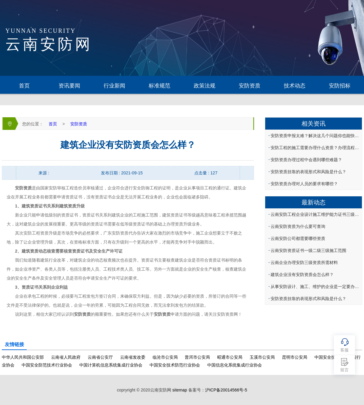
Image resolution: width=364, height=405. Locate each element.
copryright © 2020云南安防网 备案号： (182, 390)
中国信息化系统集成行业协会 (234, 365)
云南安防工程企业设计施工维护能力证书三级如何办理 (316, 214)
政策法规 (204, 86)
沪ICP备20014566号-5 (226, 390)
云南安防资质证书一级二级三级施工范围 (308, 250)
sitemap (179, 390)
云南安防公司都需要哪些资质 (298, 238)
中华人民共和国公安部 (23, 357)
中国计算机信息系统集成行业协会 (110, 365)
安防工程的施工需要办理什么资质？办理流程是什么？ (316, 147)
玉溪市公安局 (262, 357)
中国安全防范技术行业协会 (47, 365)
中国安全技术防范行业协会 (175, 365)
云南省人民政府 (65, 357)
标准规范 (159, 86)
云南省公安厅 (100, 357)
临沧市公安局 (165, 357)
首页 (24, 86)
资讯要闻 (69, 86)
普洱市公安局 (197, 357)
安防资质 (249, 86)
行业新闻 (114, 86)
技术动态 (294, 86)
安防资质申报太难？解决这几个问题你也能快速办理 (316, 135)
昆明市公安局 (294, 357)
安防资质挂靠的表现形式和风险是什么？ (308, 171)
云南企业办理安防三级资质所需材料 (304, 262)
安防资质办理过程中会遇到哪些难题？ (306, 159)
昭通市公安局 (229, 357)
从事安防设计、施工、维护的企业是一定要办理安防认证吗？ (316, 286)
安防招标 (339, 86)
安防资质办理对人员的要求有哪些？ (304, 183)
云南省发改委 (132, 357)
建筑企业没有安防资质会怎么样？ (302, 274)
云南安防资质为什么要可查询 (298, 226)
